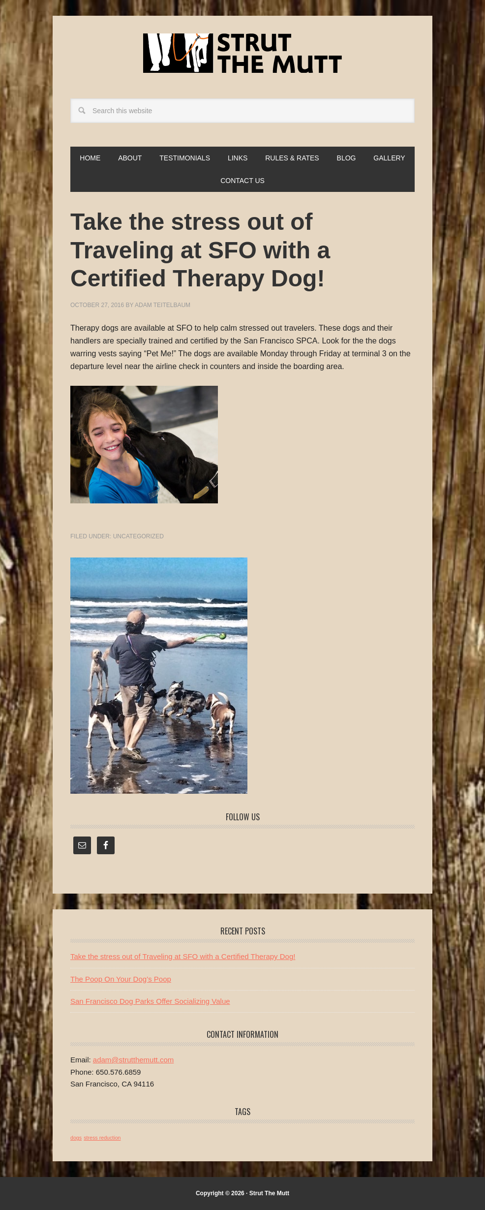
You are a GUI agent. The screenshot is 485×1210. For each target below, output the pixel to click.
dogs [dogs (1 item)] (76, 1138)
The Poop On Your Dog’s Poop (120, 979)
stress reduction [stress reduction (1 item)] (102, 1138)
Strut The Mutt (242, 53)
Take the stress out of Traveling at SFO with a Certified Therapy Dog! (182, 956)
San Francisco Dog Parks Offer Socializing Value (150, 1001)
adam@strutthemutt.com (133, 1059)
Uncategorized (138, 536)
